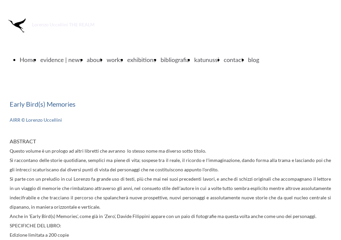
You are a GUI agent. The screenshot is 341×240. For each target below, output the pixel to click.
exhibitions (141, 59)
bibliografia (175, 59)
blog (253, 59)
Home (28, 59)
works (115, 59)
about (94, 59)
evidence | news (61, 59)
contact (233, 59)
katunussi (206, 59)
